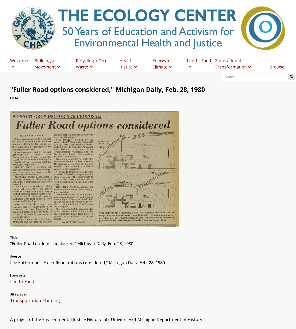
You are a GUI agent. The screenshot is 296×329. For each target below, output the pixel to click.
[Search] (256, 77)
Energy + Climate (161, 64)
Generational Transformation (231, 64)
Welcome (19, 60)
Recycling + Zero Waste (92, 64)
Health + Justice (128, 64)
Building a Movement (45, 64)
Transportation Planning (35, 300)
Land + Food (199, 60)
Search (291, 77)
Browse (276, 67)
